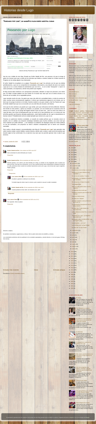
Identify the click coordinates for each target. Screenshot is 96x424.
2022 (72, 157)
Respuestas (12, 173)
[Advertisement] (34, 255)
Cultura (76, 111)
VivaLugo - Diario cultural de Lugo (78, 98)
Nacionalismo (79, 119)
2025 (72, 150)
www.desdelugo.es (74, 91)
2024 (72, 152)
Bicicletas (90, 117)
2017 (72, 256)
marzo (74, 244)
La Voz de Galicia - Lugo (75, 100)
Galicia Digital (72, 96)
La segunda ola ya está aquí (79, 190)
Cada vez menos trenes (78, 196)
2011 (72, 270)
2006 (72, 274)
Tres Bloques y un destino (83, 308)
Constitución (72, 119)
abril (73, 242)
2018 (72, 254)
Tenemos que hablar (81, 380)
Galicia (85, 114)
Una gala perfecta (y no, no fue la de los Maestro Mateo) (84, 391)
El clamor (78, 297)
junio (73, 237)
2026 (72, 147)
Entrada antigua (59, 270)
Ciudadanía (86, 119)
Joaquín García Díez (75, 116)
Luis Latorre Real (16, 176)
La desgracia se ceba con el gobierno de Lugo (83, 343)
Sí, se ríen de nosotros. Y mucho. (80, 176)
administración (85, 112)
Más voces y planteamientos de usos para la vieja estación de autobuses (84, 355)
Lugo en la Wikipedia (74, 104)
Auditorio (71, 117)
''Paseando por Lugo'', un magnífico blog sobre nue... (81, 216)
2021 (72, 159)
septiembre (75, 230)
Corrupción (85, 116)
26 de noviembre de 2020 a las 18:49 (33, 187)
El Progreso (72, 102)
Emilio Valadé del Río (13, 150)
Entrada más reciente (11, 270)
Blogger (87, 417)
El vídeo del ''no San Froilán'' (79, 227)
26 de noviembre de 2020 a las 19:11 (29, 199)
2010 (72, 272)
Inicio (36, 270)
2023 (72, 154)
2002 (72, 283)
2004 (72, 279)
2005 (72, 276)
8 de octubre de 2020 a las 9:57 (28, 150)
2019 (72, 251)
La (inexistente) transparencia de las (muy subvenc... (81, 205)
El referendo (79, 331)
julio (73, 235)
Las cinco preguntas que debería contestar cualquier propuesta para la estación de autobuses (84, 369)
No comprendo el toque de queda (80, 182)
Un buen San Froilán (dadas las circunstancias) (80, 209)
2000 (72, 288)
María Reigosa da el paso (83, 402)
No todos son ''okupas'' (78, 198)
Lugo (71, 111)
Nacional (90, 114)
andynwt (71, 417)
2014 (72, 263)
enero (73, 248)
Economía (78, 112)
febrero (74, 246)
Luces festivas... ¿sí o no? (79, 223)
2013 (72, 265)
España (91, 116)
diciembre (75, 163)
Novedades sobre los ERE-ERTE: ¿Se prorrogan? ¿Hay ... (82, 220)
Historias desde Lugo (18, 10)
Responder (10, 155)
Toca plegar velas (76, 184)
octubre (74, 168)
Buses (90, 119)
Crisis (91, 112)
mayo (73, 239)
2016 (72, 258)
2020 (72, 161)
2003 (72, 281)
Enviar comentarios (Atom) (18, 273)
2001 (72, 286)
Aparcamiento (80, 117)
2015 (72, 260)
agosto (74, 232)
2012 (72, 267)
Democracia (89, 111)
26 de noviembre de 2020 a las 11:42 (29, 160)
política (82, 111)
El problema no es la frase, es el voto (81, 170)
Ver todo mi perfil (73, 141)
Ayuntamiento (72, 114)
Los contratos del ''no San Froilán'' (81, 225)
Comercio (79, 114)
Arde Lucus (72, 112)
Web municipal (73, 93)
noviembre (75, 165)
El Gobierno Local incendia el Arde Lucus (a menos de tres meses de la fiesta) (83, 320)
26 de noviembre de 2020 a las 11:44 (33, 176)
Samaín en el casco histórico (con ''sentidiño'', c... (81, 173)
